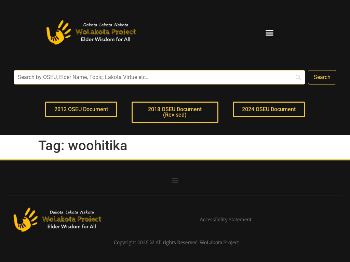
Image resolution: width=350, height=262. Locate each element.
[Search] (322, 77)
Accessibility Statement (226, 220)
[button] (269, 32)
